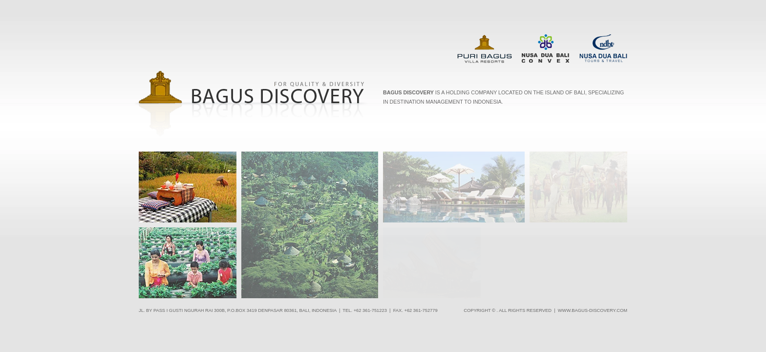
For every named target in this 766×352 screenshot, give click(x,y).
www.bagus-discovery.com (592, 310)
